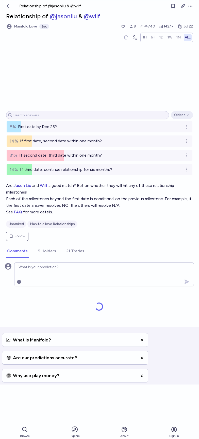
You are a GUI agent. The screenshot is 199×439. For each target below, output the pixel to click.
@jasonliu (63, 16)
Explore (75, 432)
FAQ (18, 212)
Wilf (43, 185)
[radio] (145, 37)
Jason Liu (22, 185)
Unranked (16, 224)
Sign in (174, 432)
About (124, 432)
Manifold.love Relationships (52, 224)
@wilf (92, 16)
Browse (25, 432)
